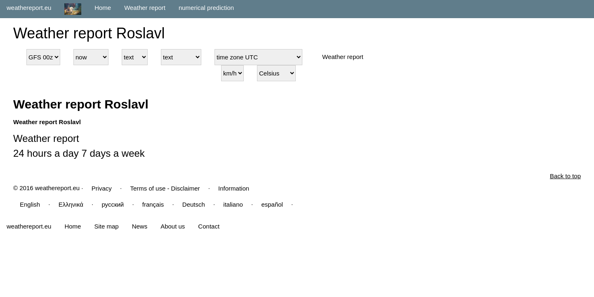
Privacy (102, 188)
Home (102, 7)
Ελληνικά (71, 204)
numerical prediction (206, 7)
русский (112, 204)
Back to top (565, 175)
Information (233, 188)
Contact (208, 226)
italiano (233, 204)
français (153, 204)
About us (172, 226)
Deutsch (193, 204)
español (272, 204)
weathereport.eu (29, 7)
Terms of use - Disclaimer (165, 188)
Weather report (144, 7)
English (30, 204)
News (140, 226)
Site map (106, 226)
